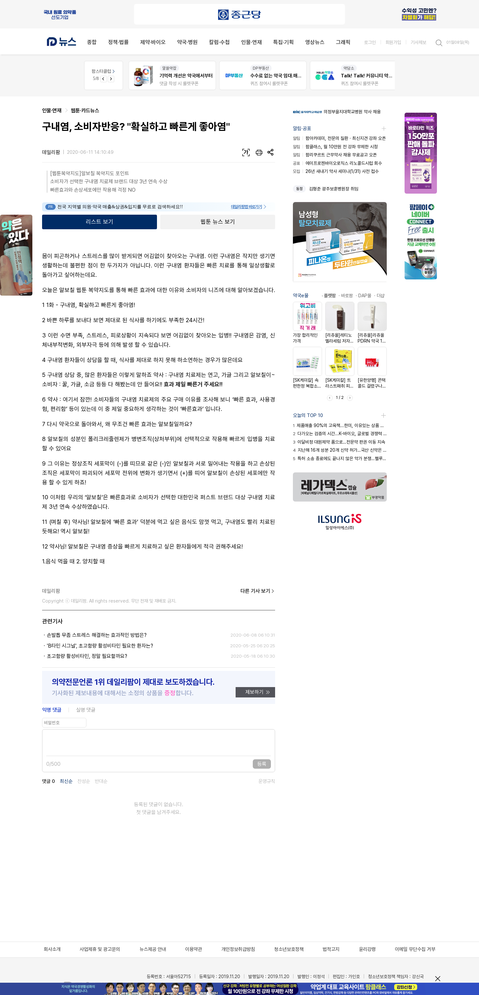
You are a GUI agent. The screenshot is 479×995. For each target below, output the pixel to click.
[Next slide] (111, 79)
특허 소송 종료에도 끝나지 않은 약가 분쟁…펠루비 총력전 (340, 458)
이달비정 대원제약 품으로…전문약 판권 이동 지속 (339, 442)
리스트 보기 (99, 221)
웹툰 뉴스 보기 (218, 221)
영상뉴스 (315, 42)
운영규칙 (266, 781)
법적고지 (331, 949)
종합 (92, 42)
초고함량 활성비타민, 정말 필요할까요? (87, 656)
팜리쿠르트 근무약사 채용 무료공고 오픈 (335, 154)
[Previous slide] (103, 79)
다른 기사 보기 (257, 591)
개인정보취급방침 (238, 949)
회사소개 (52, 949)
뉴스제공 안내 (152, 949)
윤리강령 (367, 949)
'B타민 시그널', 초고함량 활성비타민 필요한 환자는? (100, 646)
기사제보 (418, 42)
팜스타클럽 (104, 71)
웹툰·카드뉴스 (85, 110)
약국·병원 (187, 42)
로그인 (370, 42)
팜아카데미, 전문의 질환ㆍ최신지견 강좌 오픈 (339, 138)
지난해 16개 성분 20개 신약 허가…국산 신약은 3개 (340, 450)
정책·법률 (118, 42)
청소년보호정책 (289, 949)
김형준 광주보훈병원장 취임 (333, 189)
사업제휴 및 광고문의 (100, 949)
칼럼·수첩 (219, 42)
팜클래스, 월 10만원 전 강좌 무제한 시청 (335, 146)
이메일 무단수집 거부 (415, 949)
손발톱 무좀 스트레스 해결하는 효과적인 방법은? (97, 635)
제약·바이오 (153, 42)
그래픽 (343, 42)
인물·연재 (251, 42)
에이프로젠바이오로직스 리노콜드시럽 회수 (337, 163)
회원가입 (393, 42)
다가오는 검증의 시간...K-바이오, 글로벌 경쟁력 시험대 (340, 433)
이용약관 (193, 949)
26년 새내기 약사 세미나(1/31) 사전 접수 (336, 171)
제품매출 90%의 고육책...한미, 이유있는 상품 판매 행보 (340, 425)
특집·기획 (283, 42)
